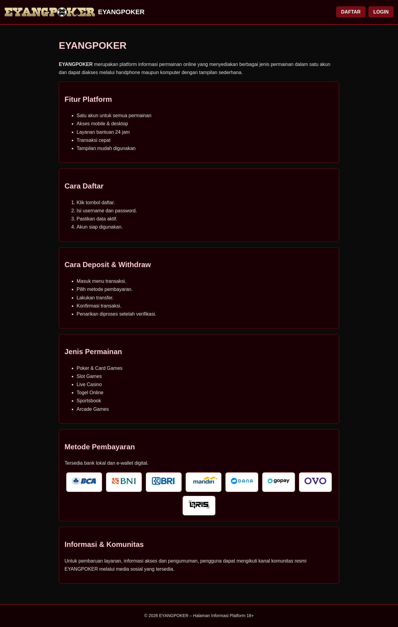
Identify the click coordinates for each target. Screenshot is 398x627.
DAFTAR (351, 11)
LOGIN (381, 11)
